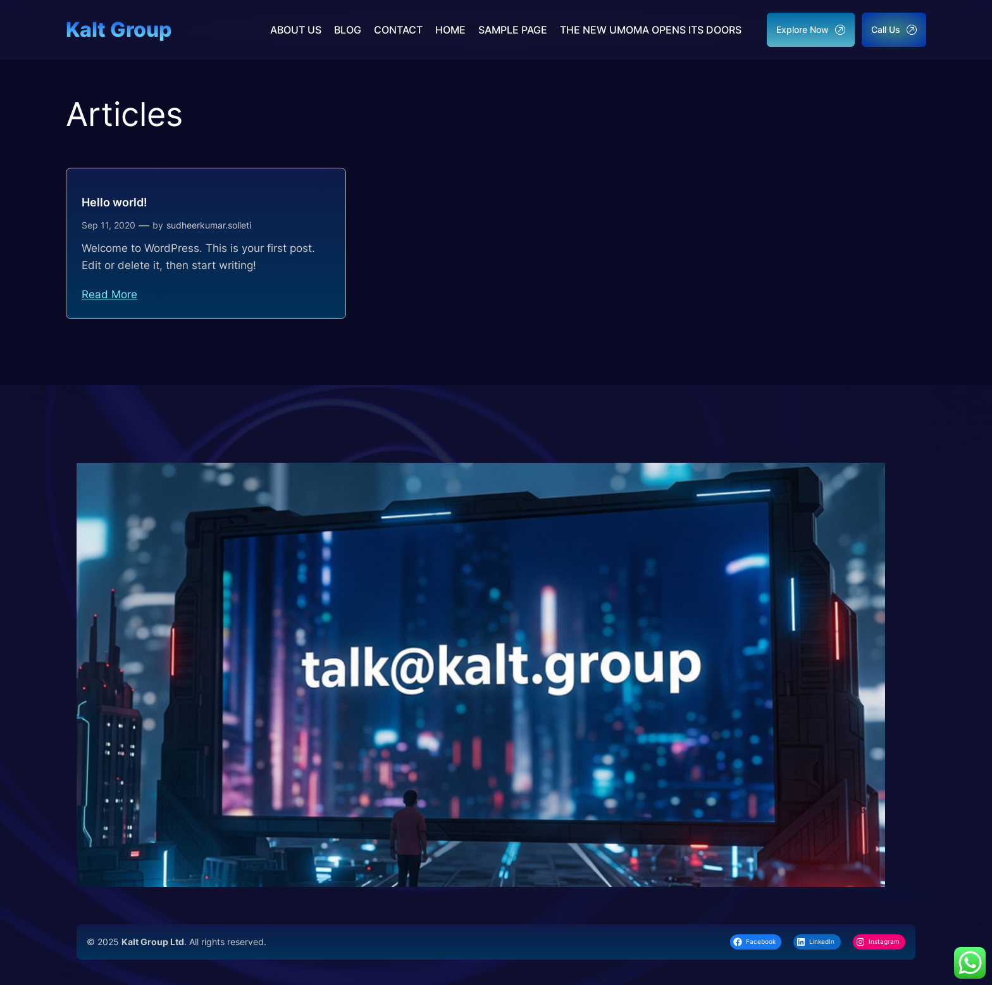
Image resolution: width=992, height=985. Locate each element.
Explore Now (810, 29)
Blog (347, 29)
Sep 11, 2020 (108, 225)
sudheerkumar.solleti (208, 225)
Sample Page (512, 29)
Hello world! (114, 202)
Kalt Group (118, 29)
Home (450, 29)
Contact (398, 29)
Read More (109, 294)
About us (295, 29)
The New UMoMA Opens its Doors (650, 29)
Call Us (894, 29)
